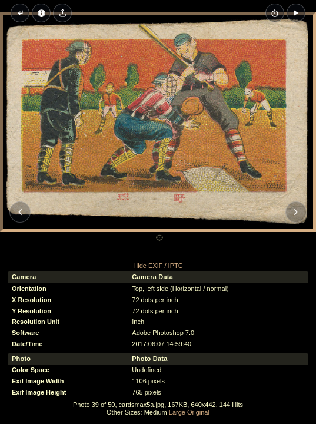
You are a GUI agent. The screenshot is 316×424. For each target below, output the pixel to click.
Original (198, 412)
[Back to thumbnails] (20, 13)
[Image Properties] (41, 13)
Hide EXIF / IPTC (157, 265)
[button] (296, 13)
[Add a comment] (159, 238)
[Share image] (62, 13)
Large (177, 412)
